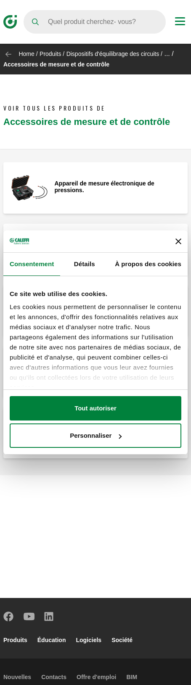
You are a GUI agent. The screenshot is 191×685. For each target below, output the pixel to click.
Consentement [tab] (32, 263)
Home (26, 53)
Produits (50, 53)
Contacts (53, 677)
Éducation (51, 640)
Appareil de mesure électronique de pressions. (104, 186)
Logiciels (88, 640)
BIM (131, 677)
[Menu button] (180, 22)
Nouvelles (17, 677)
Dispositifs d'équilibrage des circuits (112, 53)
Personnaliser (96, 435)
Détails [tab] (84, 263)
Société (122, 640)
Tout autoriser (95, 408)
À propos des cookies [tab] (148, 263)
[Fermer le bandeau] (178, 241)
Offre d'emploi (96, 677)
